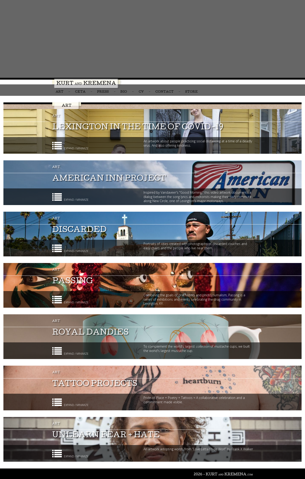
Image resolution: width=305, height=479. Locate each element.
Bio (123, 92)
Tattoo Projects (94, 384)
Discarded (79, 230)
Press (103, 92)
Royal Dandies (90, 333)
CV (141, 92)
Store (191, 92)
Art (59, 92)
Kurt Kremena (86, 83)
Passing (72, 282)
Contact (164, 92)
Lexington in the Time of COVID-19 (137, 128)
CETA (80, 92)
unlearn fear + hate (106, 436)
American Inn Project (109, 179)
